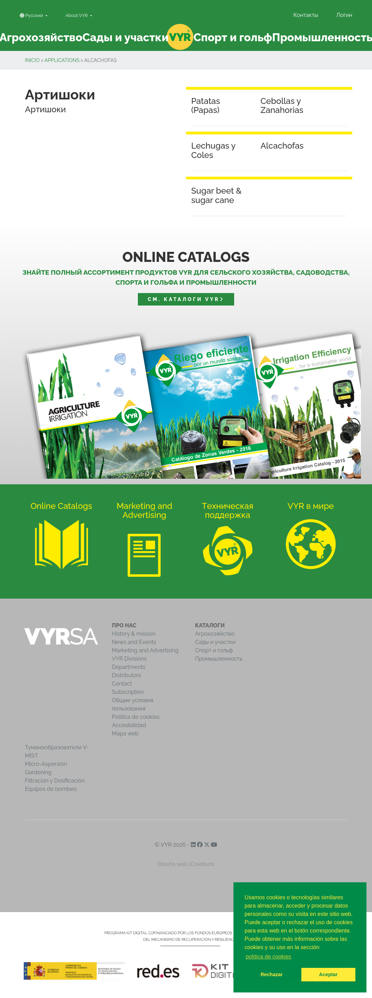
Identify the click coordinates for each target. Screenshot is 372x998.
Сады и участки (215, 642)
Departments (128, 667)
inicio (32, 60)
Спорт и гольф (214, 650)
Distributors (126, 675)
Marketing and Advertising (145, 650)
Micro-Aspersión (46, 764)
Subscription (128, 692)
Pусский (32, 15)
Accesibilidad (129, 725)
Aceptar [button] (328, 974)
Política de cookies (136, 717)
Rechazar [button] (271, 974)
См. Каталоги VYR (186, 299)
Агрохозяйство (214, 633)
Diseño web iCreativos (186, 864)
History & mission (134, 633)
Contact (122, 683)
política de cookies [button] (268, 957)
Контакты (305, 15)
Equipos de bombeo (51, 789)
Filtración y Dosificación (55, 780)
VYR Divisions (129, 658)
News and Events (134, 642)
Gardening (38, 772)
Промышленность (218, 658)
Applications (61, 60)
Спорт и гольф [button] (233, 37)
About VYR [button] (77, 15)
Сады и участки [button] (125, 37)
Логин (344, 15)
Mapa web (125, 733)
